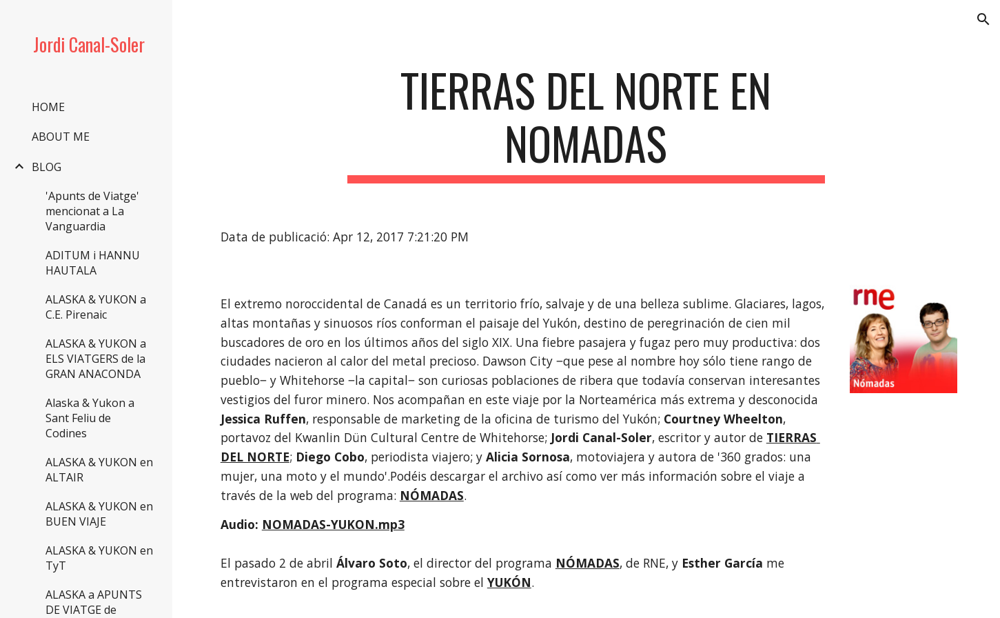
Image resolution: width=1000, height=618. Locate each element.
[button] (983, 19)
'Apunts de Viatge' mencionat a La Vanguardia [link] (92, 211)
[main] (586, 123)
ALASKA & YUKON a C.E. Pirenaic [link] (95, 307)
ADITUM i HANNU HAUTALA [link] (92, 263)
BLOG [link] (46, 167)
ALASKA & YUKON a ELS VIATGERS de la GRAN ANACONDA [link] (95, 358)
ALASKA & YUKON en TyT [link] (99, 558)
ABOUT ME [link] (61, 136)
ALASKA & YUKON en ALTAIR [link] (99, 470)
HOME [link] (48, 106)
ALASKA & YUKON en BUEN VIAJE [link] (99, 514)
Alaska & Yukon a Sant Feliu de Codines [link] (89, 418)
